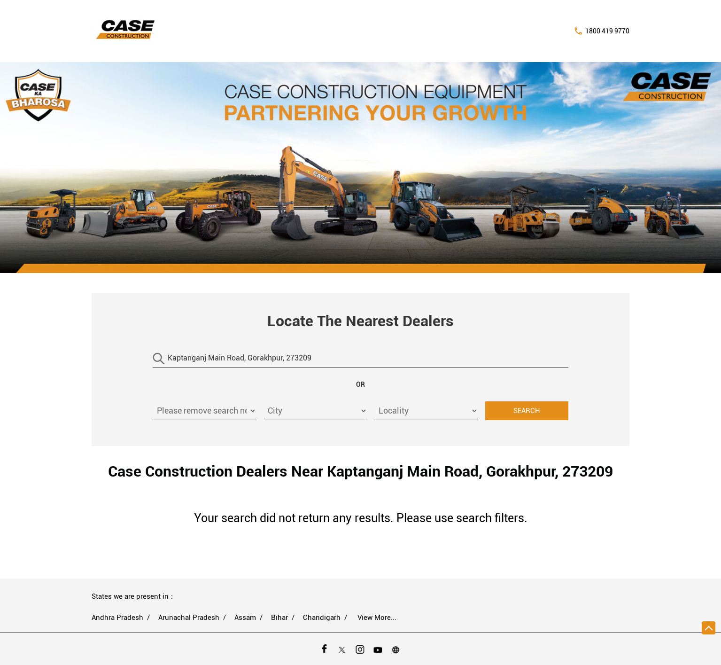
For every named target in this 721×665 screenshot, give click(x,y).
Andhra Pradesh (117, 617)
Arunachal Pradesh (188, 617)
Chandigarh (322, 617)
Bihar (279, 617)
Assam (245, 617)
